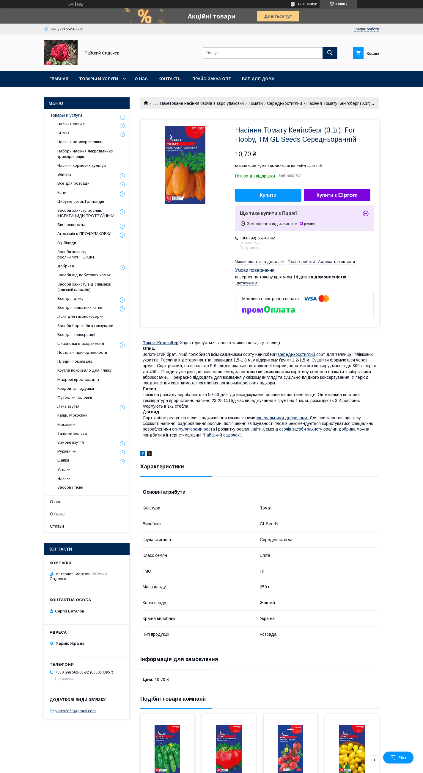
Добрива (65, 266)
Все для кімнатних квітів (79, 307)
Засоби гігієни (70, 487)
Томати (255, 103)
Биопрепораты (71, 224)
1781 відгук (307, 4)
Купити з (337, 195)
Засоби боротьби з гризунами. (85, 325)
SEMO (63, 133)
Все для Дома (258, 79)
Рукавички (66, 451)
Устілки (63, 469)
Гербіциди (66, 243)
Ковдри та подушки (75, 388)
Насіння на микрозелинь (79, 142)
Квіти (257, 429)
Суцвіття (321, 360)
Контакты (170, 79)
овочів (284, 429)
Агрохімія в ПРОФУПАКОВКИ (84, 233)
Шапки (63, 460)
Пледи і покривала (74, 361)
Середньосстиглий (297, 354)
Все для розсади (73, 183)
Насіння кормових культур (81, 165)
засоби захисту (307, 429)
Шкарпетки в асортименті (80, 343)
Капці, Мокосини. (72, 415)
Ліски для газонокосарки (80, 316)
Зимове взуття (70, 442)
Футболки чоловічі (74, 397)
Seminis (64, 174)
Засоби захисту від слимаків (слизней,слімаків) (84, 287)
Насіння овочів (71, 124)
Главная (58, 79)
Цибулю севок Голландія (80, 201)
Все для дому (70, 298)
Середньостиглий (284, 103)
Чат (398, 757)
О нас (141, 79)
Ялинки (63, 478)
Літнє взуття (68, 406)
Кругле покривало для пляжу (84, 370)
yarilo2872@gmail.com (75, 711)
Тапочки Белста (72, 433)
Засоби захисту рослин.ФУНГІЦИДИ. (76, 254)
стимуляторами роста (194, 429)
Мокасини (66, 424)
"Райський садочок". (221, 435)
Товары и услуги (98, 79)
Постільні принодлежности (82, 352)
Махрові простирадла (78, 379)
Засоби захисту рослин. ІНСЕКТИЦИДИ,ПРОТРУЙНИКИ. (86, 213)
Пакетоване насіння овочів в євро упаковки (202, 103)
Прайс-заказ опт (211, 79)
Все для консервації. (76, 334)
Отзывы (57, 514)
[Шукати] (330, 53)
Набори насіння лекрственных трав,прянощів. (85, 154)
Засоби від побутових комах (84, 275)
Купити (268, 195)
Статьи (57, 526)
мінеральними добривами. (283, 417)
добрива (347, 429)
